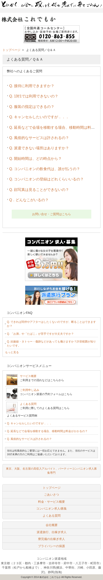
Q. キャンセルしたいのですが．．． (39, 117)
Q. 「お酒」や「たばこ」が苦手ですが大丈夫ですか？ (40, 333)
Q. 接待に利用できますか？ (31, 86)
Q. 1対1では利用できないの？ (33, 96)
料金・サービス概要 (51, 501)
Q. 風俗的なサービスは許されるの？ (39, 138)
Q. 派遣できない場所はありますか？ (39, 148)
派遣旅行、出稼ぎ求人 (52, 532)
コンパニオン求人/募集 (51, 508)
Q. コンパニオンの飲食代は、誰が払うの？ (44, 169)
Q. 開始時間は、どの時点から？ (35, 158)
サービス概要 (28, 376)
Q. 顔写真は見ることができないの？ (39, 190)
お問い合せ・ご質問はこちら (51, 214)
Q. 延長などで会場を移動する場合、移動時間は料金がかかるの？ (47, 431)
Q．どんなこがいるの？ (29, 200)
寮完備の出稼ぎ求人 (51, 539)
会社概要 (52, 525)
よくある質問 (28, 404)
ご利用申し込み (29, 390)
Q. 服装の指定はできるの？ (31, 107)
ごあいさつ (51, 494)
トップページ (11, 50)
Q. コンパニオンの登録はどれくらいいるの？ (46, 179)
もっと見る (12, 352)
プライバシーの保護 (51, 546)
